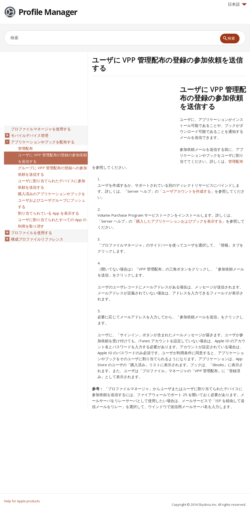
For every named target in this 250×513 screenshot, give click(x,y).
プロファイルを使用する (31, 232)
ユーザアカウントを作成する (186, 191)
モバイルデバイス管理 (29, 135)
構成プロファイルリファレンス (37, 239)
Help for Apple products (22, 501)
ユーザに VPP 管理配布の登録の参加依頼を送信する (52, 158)
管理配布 (235, 161)
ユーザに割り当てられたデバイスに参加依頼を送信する (51, 184)
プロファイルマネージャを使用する (41, 128)
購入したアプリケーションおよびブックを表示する (179, 221)
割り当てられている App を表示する (48, 213)
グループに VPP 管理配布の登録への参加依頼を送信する (52, 171)
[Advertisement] (134, 120)
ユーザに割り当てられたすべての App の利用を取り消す (52, 223)
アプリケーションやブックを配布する (43, 141)
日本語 (237, 4)
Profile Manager (47, 11)
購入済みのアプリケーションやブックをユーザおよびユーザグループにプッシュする (51, 200)
